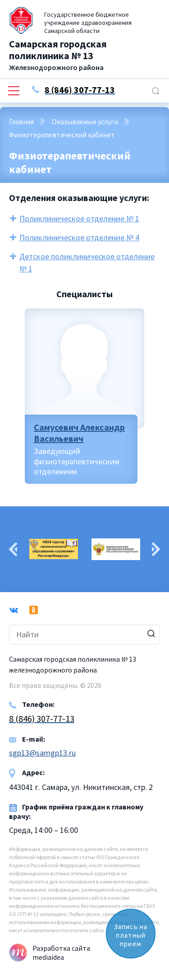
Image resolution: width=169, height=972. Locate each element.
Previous (13, 549)
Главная (21, 121)
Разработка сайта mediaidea (61, 953)
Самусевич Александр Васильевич (79, 432)
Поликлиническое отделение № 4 (79, 237)
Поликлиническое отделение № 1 (79, 218)
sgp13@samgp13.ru (42, 753)
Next (156, 549)
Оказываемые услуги (85, 121)
